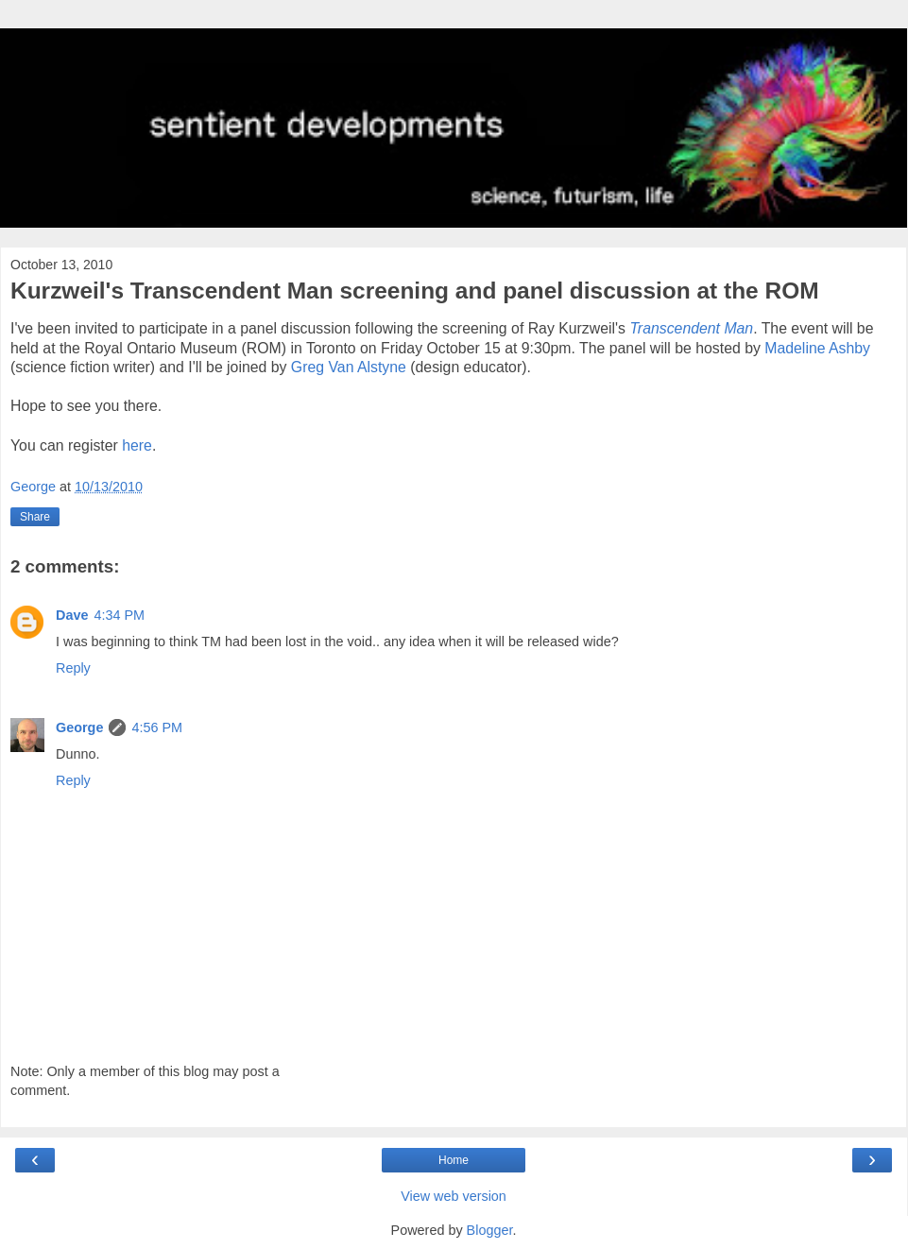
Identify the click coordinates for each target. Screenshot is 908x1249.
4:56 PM (156, 727)
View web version (453, 1196)
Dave (72, 615)
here (137, 445)
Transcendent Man (691, 328)
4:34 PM (119, 615)
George (79, 727)
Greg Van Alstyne (348, 367)
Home (453, 1160)
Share (35, 516)
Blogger (490, 1230)
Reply (73, 668)
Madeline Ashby (817, 348)
